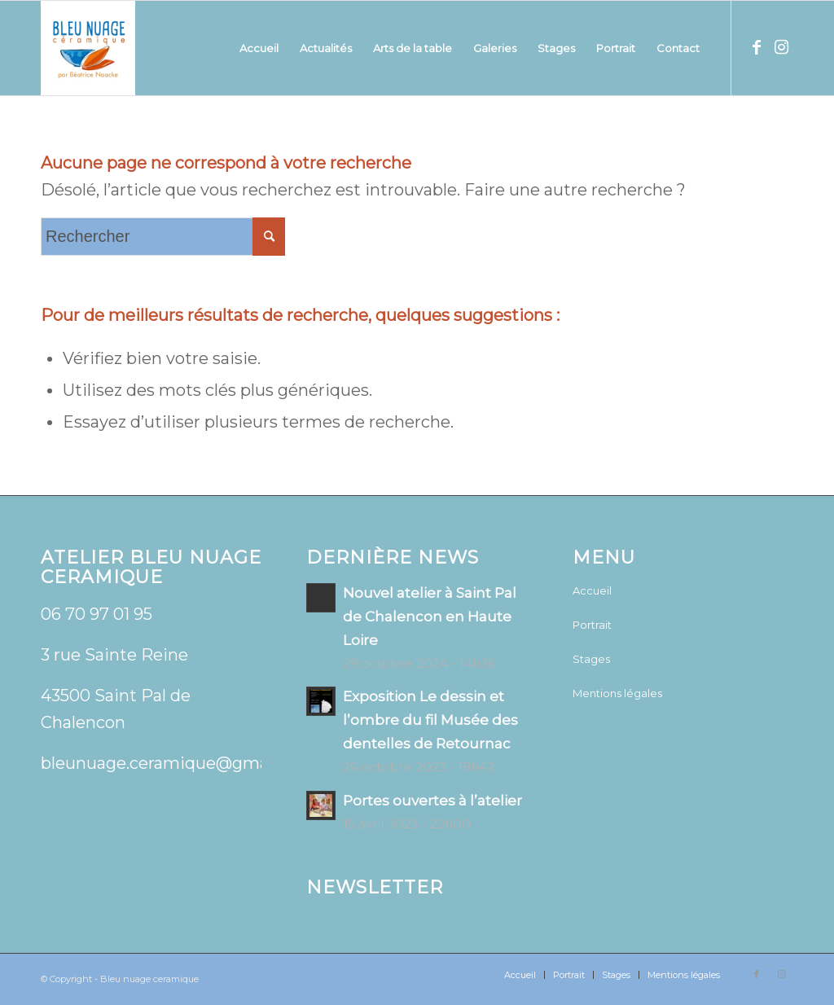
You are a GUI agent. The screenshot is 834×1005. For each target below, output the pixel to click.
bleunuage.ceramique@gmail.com (179, 763)
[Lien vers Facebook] (756, 47)
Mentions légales (617, 693)
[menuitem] (259, 48)
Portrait (592, 624)
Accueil (592, 590)
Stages (591, 658)
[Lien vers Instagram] (781, 47)
